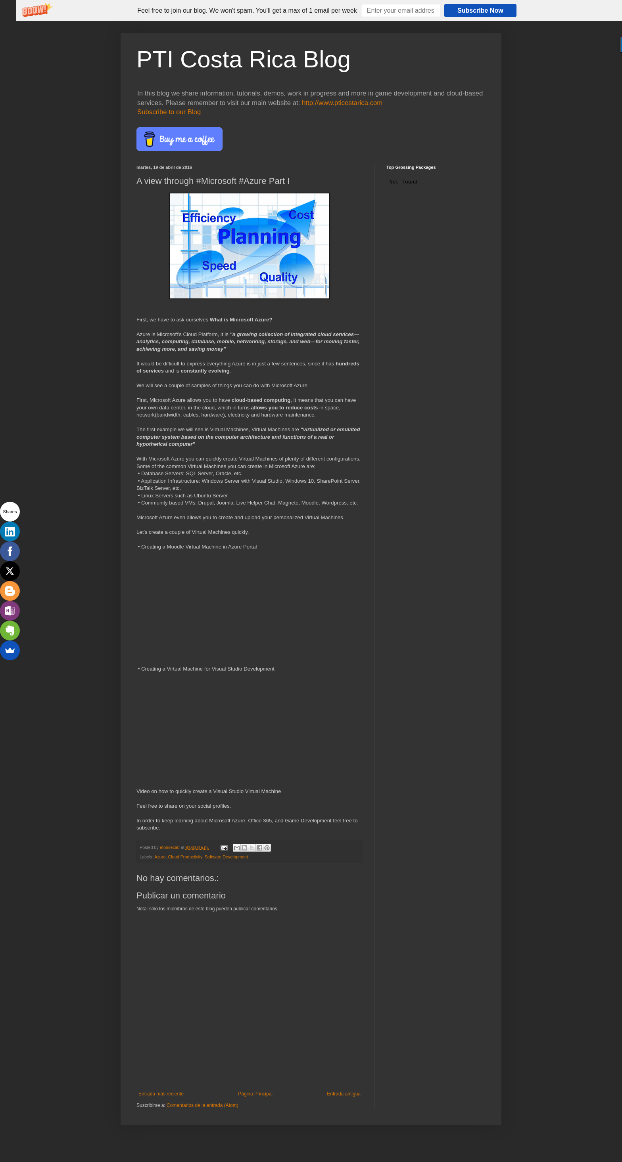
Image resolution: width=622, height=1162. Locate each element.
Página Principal (255, 1094)
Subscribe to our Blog (169, 112)
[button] (247, 10)
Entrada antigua (344, 1094)
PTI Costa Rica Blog (243, 59)
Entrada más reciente (161, 1094)
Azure (159, 856)
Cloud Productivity (185, 856)
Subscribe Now (480, 10)
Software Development (226, 856)
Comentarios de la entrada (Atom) (202, 1105)
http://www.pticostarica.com (342, 103)
